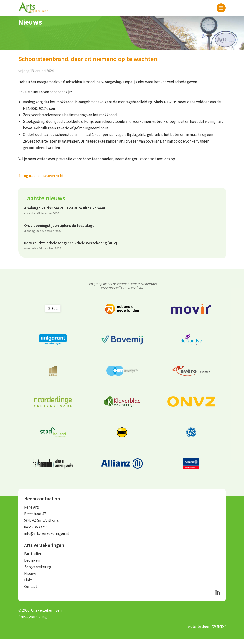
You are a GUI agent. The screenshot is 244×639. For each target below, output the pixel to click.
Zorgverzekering (37, 566)
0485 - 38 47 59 (35, 526)
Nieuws (30, 573)
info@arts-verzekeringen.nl (46, 533)
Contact (30, 586)
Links (28, 580)
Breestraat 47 (35, 513)
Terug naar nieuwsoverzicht (41, 175)
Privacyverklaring (32, 616)
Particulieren (34, 553)
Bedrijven (32, 560)
